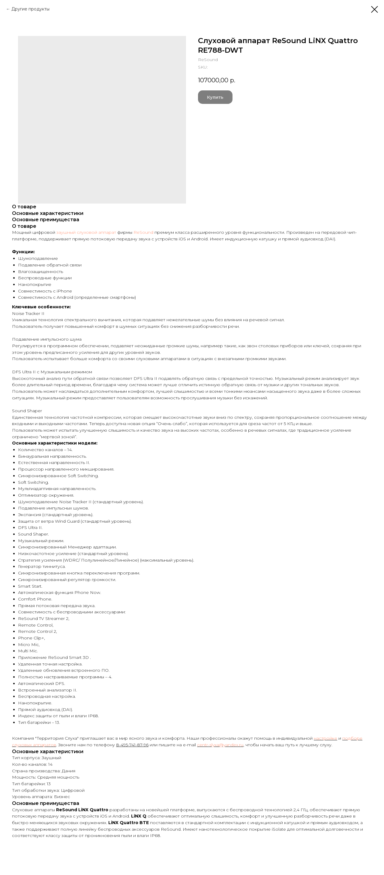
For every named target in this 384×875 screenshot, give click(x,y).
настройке (325, 738)
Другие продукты (30, 9)
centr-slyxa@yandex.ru (220, 744)
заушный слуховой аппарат (86, 232)
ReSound (143, 232)
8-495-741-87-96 (132, 744)
